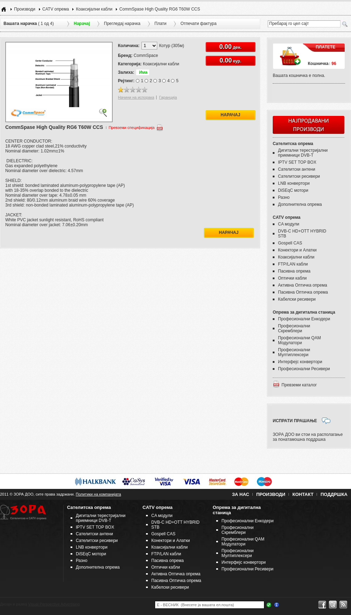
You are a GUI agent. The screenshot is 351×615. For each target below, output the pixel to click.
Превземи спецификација (131, 127)
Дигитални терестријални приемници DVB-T (303, 153)
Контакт (302, 494)
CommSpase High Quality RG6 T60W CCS (159, 9)
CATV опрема (55, 9)
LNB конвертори (294, 183)
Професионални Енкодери (304, 318)
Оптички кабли (292, 278)
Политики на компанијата (98, 494)
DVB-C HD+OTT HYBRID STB (302, 233)
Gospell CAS (290, 243)
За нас (240, 494)
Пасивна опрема (294, 271)
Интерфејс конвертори (300, 361)
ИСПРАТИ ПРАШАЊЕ (295, 420)
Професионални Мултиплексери (294, 352)
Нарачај (230, 114)
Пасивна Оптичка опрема (303, 292)
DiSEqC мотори (293, 190)
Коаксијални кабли (94, 9)
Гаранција (168, 97)
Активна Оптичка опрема (302, 285)
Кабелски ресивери (297, 299)
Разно (284, 197)
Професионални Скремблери (294, 328)
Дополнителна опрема (300, 204)
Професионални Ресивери (304, 368)
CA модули (288, 224)
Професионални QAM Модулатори (299, 340)
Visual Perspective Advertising (54, 604)
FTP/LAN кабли (293, 264)
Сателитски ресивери (299, 176)
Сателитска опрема (293, 143)
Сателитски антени (296, 169)
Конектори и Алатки (297, 250)
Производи (24, 9)
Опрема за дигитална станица (304, 312)
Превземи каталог (299, 384)
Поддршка (333, 494)
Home (3, 9)
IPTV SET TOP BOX (297, 162)
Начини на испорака (136, 97)
